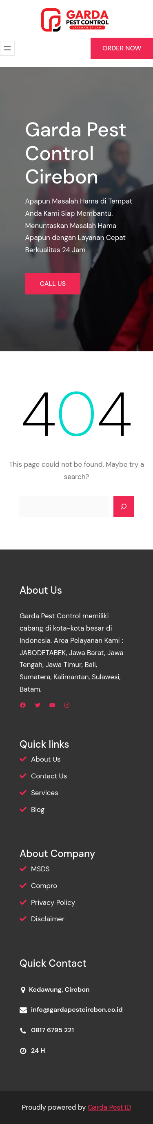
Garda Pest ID (109, 1107)
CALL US (53, 283)
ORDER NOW (121, 48)
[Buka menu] (7, 48)
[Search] (123, 506)
